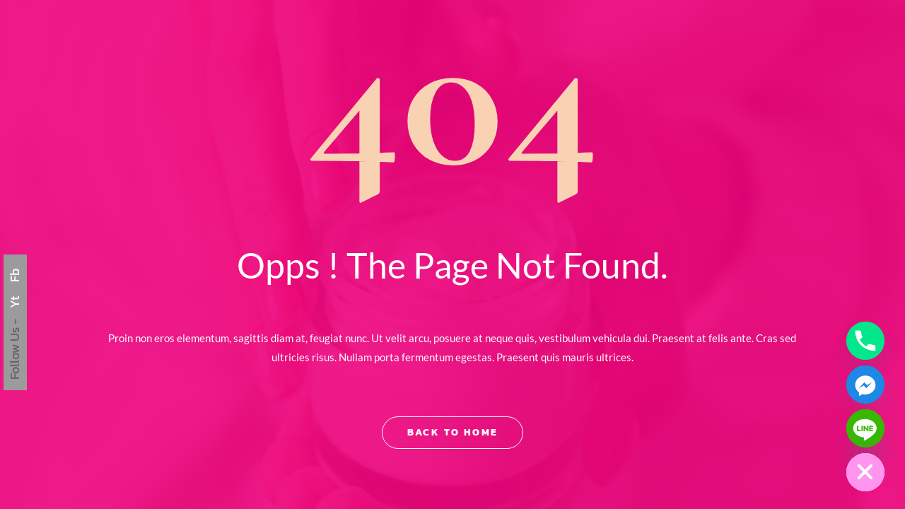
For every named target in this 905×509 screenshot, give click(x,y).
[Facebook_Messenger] (865, 384)
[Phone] (865, 341)
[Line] (865, 428)
